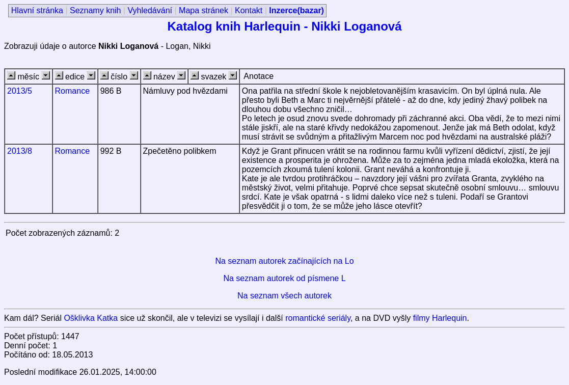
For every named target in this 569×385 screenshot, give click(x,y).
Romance (72, 91)
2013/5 (19, 91)
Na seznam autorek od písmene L (284, 278)
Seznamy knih (95, 10)
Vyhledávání (150, 10)
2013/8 (19, 151)
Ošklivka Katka (91, 318)
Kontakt (248, 10)
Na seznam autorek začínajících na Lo (284, 261)
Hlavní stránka (37, 10)
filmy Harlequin (440, 318)
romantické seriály (317, 318)
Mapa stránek (203, 10)
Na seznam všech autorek (284, 295)
